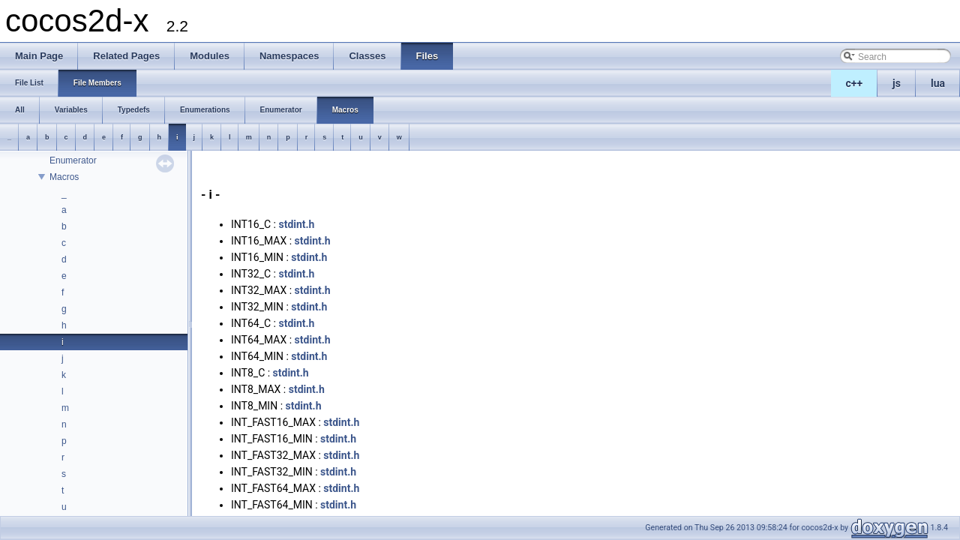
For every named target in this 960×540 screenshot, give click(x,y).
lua (938, 83)
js (896, 83)
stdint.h (296, 224)
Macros (64, 177)
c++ (854, 83)
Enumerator (73, 160)
